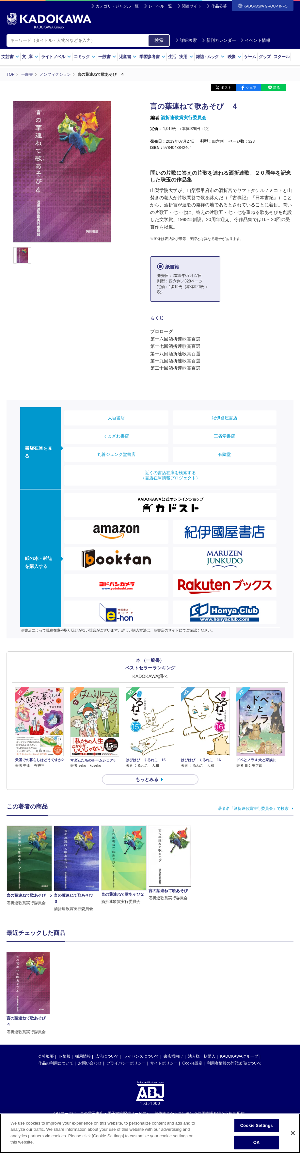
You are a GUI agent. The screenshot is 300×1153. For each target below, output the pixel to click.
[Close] (293, 1133)
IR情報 (65, 1056)
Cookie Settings (256, 1125)
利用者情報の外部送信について (234, 1063)
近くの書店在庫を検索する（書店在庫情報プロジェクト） (170, 475)
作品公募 (219, 6)
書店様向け (173, 1056)
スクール (282, 56)
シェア (251, 87)
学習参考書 (152, 56)
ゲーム (250, 56)
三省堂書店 (224, 436)
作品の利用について (55, 1063)
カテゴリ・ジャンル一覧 (117, 6)
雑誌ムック (210, 56)
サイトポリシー (164, 1063)
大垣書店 (116, 417)
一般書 (107, 56)
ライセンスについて (141, 1056)
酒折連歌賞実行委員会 (183, 117)
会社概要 (46, 1056)
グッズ (265, 56)
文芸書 (10, 56)
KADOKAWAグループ (239, 1056)
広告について (107, 1056)
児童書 (128, 56)
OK (256, 1142)
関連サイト (191, 6)
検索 (159, 40)
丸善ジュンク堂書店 (116, 454)
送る (276, 87)
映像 (235, 56)
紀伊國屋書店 (224, 417)
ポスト (226, 87)
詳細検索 (186, 40)
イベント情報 (255, 40)
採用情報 (83, 1056)
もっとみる (146, 779)
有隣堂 (224, 454)
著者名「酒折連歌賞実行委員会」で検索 (253, 808)
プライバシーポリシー (126, 1063)
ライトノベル (56, 56)
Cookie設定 (192, 1063)
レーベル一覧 (160, 6)
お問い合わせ (90, 1063)
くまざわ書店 (116, 436)
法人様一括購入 (201, 1056)
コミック (85, 56)
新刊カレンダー (219, 40)
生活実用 (180, 56)
